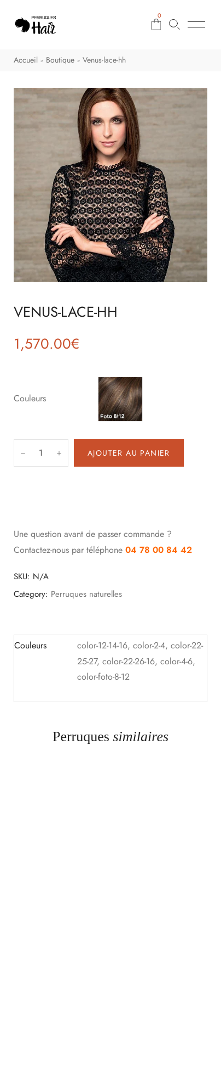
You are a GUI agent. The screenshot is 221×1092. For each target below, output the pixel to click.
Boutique (60, 59)
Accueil (26, 59)
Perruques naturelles (86, 594)
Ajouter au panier (129, 452)
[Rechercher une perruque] (174, 24)
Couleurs (30, 398)
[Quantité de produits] (41, 453)
